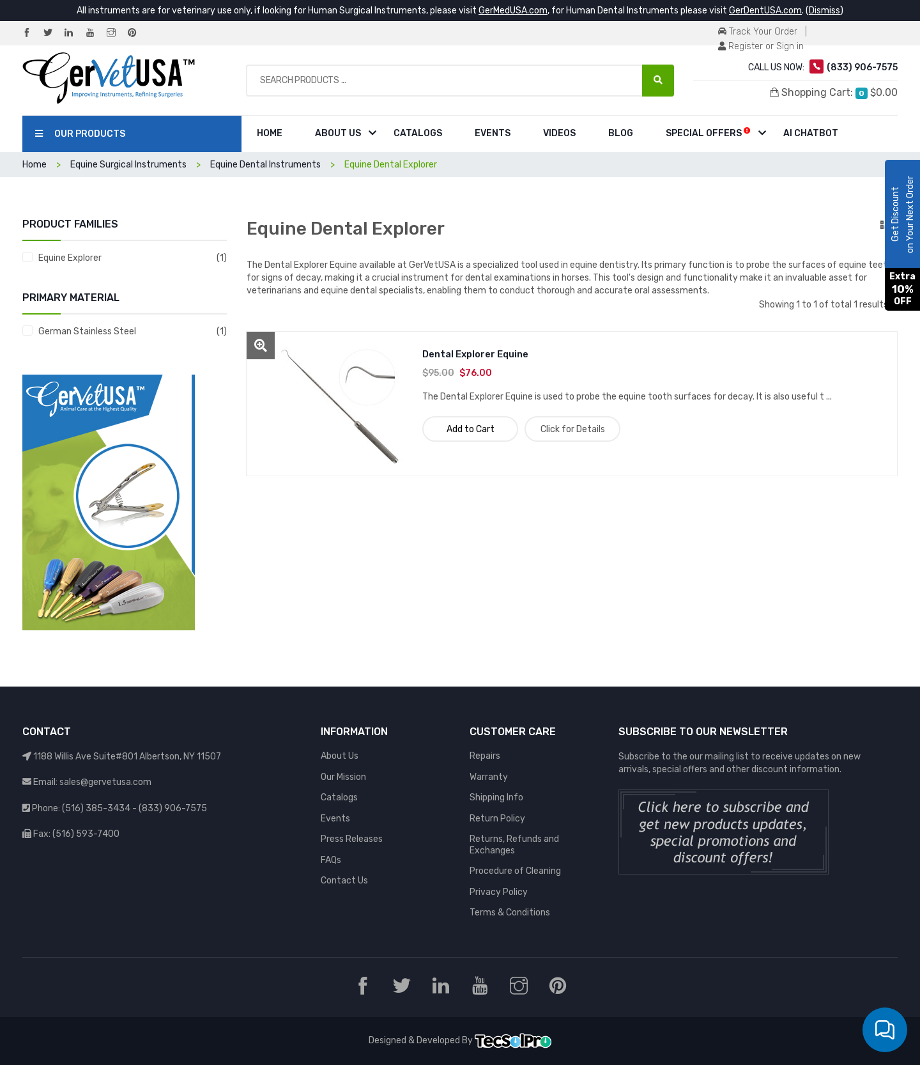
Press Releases (352, 839)
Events (492, 133)
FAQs (331, 860)
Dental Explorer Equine (475, 354)
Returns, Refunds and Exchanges (514, 845)
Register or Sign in (761, 46)
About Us (338, 133)
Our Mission (343, 777)
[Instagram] (116, 33)
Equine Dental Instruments (265, 164)
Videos (559, 133)
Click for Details (572, 429)
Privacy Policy (499, 892)
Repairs (485, 755)
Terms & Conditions (510, 912)
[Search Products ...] (658, 81)
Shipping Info (496, 797)
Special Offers (708, 133)
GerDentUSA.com (765, 10)
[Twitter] (53, 33)
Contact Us (344, 880)
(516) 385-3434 (96, 808)
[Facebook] (32, 33)
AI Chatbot (810, 133)
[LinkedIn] (74, 33)
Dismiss (824, 10)
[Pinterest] (137, 33)
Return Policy (497, 818)
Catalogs (418, 133)
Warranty (489, 777)
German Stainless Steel (87, 331)
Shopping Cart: (834, 92)
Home (269, 133)
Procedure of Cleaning (515, 871)
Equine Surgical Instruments (128, 164)
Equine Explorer (70, 258)
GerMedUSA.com (513, 10)
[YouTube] (95, 33)
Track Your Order (757, 31)
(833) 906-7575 (173, 808)
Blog (620, 133)
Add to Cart (470, 429)
